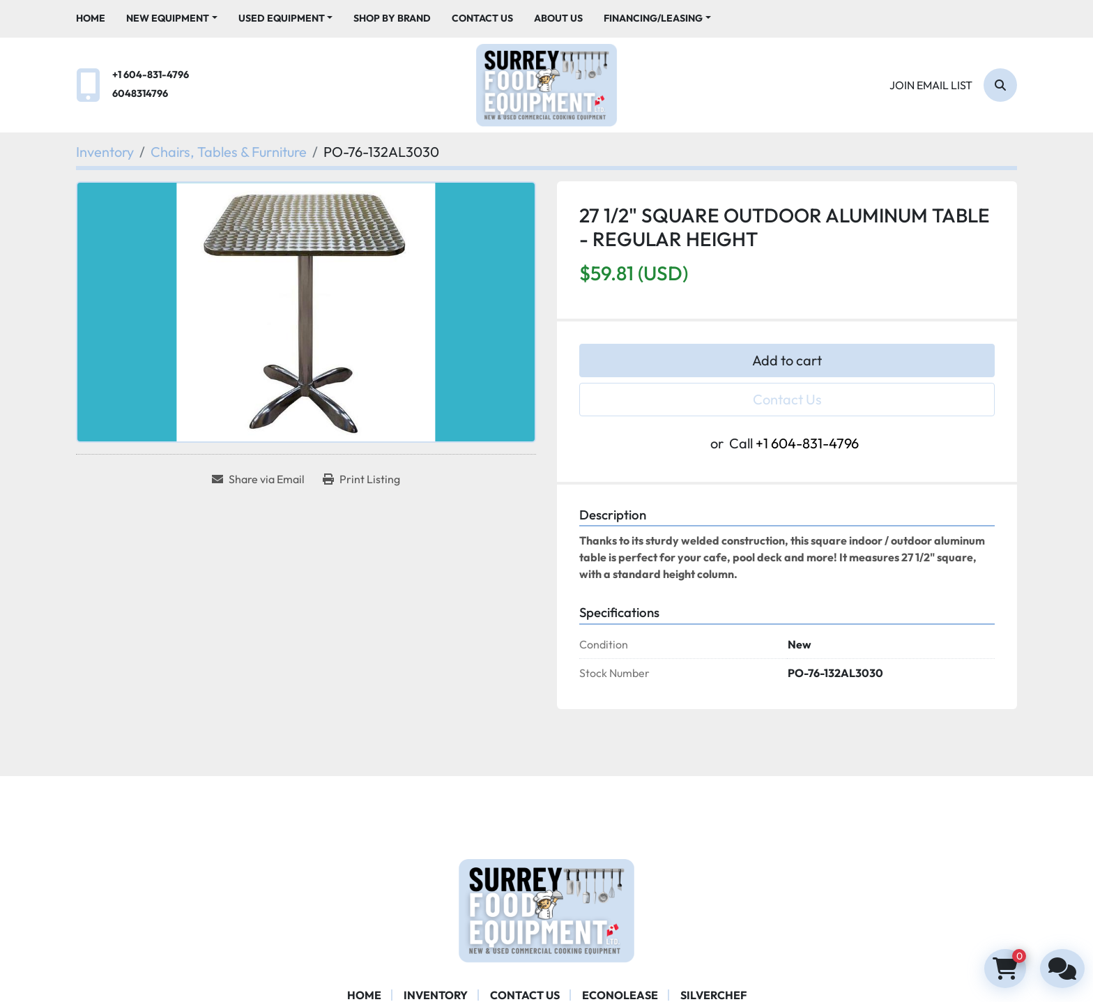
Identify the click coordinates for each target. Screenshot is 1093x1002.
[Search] (1000, 85)
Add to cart (787, 360)
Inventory (436, 995)
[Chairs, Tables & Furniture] (229, 151)
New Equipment (167, 18)
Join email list (930, 85)
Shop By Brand (392, 18)
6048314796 (140, 93)
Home (90, 18)
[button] (171, 18)
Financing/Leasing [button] (653, 18)
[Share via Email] (258, 479)
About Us (558, 18)
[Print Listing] (361, 479)
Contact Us (482, 18)
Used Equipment (281, 18)
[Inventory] (105, 151)
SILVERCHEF (713, 995)
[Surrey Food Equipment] (546, 909)
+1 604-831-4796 (150, 74)
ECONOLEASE (620, 995)
